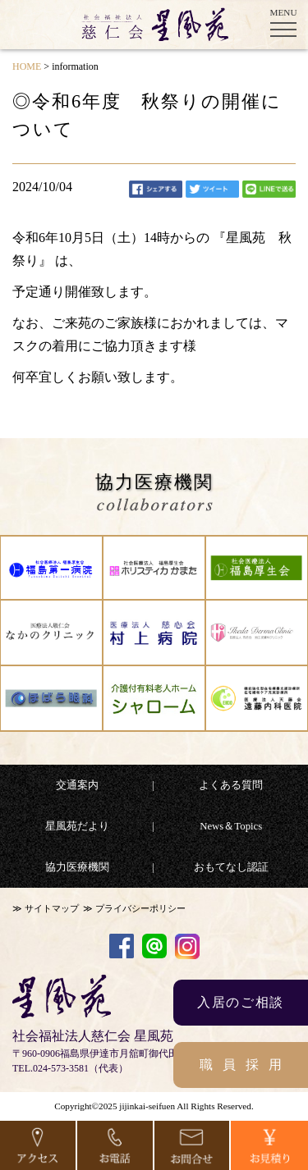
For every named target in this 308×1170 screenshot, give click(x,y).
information (75, 66)
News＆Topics (231, 826)
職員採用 (246, 1065)
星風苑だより (77, 826)
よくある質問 (231, 785)
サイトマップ (52, 908)
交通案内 (77, 785)
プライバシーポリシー (140, 908)
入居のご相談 (240, 1002)
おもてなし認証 (231, 867)
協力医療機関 (77, 867)
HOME (26, 66)
